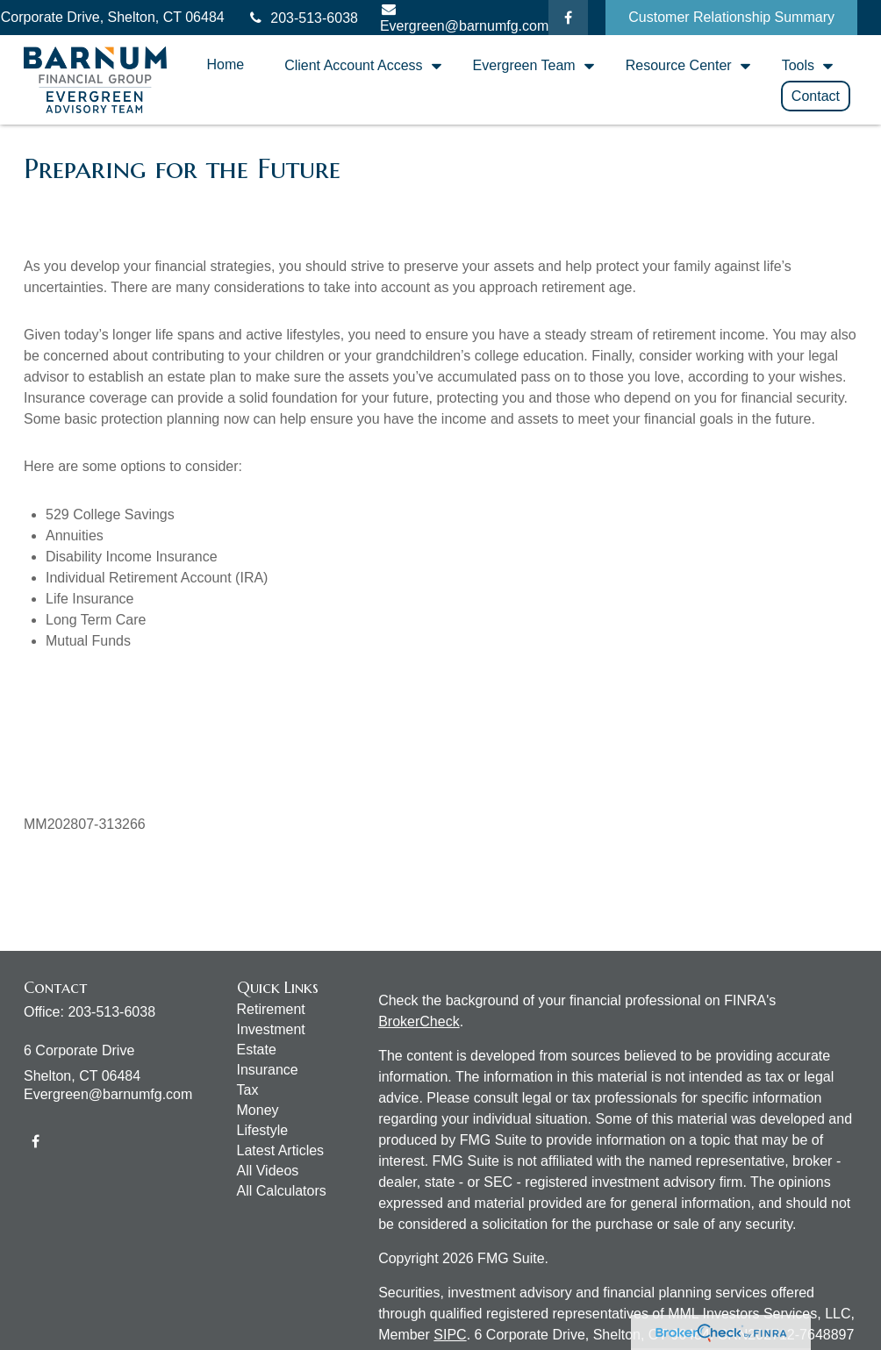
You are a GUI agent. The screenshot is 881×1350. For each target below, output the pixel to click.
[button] (225, 64)
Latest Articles (281, 1150)
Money (258, 1110)
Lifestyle (263, 1130)
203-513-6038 (302, 18)
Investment (271, 1029)
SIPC (449, 1334)
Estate (256, 1049)
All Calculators (281, 1190)
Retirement (271, 1009)
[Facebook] (568, 17)
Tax (248, 1089)
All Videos (268, 1170)
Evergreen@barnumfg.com (108, 1094)
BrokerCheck (418, 1021)
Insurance (267, 1069)
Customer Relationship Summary (731, 17)
